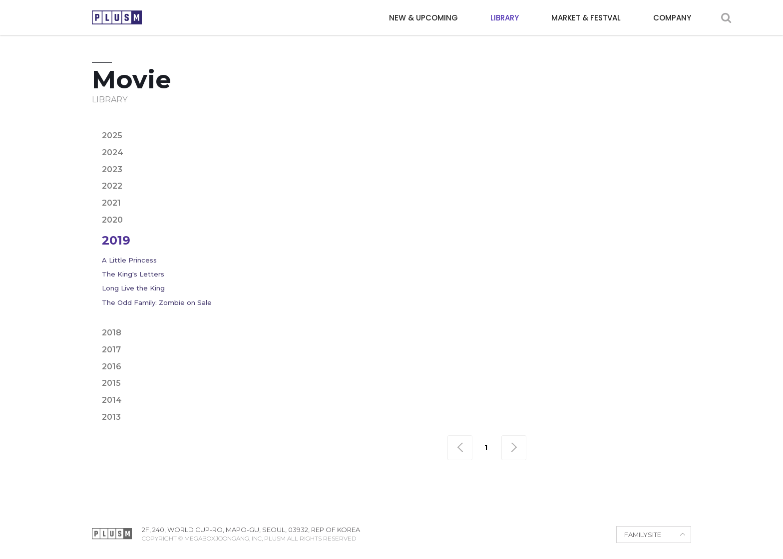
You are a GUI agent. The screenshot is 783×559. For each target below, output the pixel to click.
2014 (112, 400)
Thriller (602, 142)
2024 (112, 152)
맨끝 (513, 447)
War (641, 142)
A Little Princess (129, 260)
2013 (111, 417)
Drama (536, 125)
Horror (304, 142)
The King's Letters (133, 274)
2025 (112, 135)
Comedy (456, 125)
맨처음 (459, 447)
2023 (112, 169)
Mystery (350, 142)
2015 (111, 383)
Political (470, 142)
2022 (112, 186)
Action (302, 125)
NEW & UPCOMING (423, 17)
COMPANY (672, 17)
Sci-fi (562, 142)
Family (604, 125)
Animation (406, 125)
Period (424, 142)
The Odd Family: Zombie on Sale (157, 302)
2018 (111, 332)
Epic (570, 125)
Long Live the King (133, 288)
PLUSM (117, 17)
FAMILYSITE (642, 535)
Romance (520, 142)
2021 (111, 203)
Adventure (350, 125)
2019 (116, 240)
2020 (112, 220)
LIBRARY (504, 17)
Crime (497, 125)
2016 (111, 366)
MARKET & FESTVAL (586, 17)
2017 (111, 349)
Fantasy (646, 125)
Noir (388, 142)
